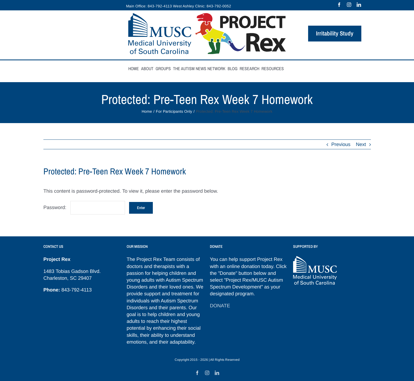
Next (361, 144)
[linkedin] (359, 4)
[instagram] (349, 4)
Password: (84, 207)
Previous (340, 144)
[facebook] (339, 4)
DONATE (220, 305)
